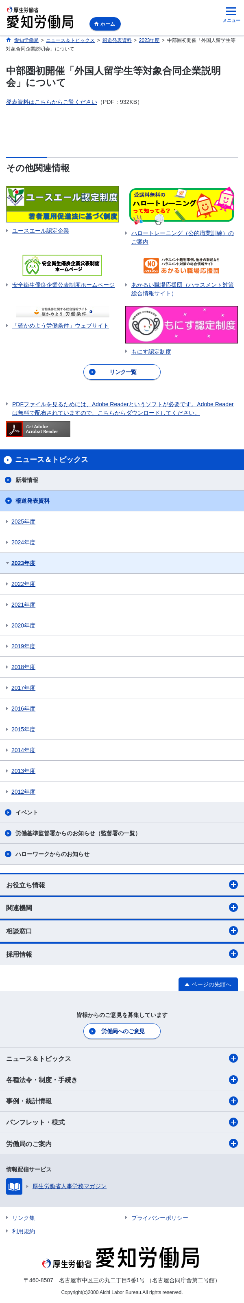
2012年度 (23, 791)
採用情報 (122, 953)
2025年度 (23, 521)
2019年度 (23, 646)
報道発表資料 (32, 500)
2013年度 (23, 771)
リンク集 (23, 1218)
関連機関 (122, 907)
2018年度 (23, 667)
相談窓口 (122, 930)
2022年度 (23, 584)
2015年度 (23, 729)
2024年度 (23, 542)
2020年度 (23, 625)
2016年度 (23, 708)
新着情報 (26, 480)
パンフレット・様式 (122, 1122)
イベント (26, 812)
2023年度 (23, 563)
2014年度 (23, 750)
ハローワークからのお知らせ (52, 854)
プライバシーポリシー (159, 1218)
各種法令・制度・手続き (122, 1079)
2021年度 (23, 604)
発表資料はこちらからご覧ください (51, 102)
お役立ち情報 (122, 884)
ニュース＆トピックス (122, 1058)
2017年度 (23, 688)
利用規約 (23, 1231)
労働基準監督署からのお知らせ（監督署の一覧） (78, 833)
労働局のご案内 (122, 1143)
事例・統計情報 (122, 1100)
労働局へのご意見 (122, 1031)
